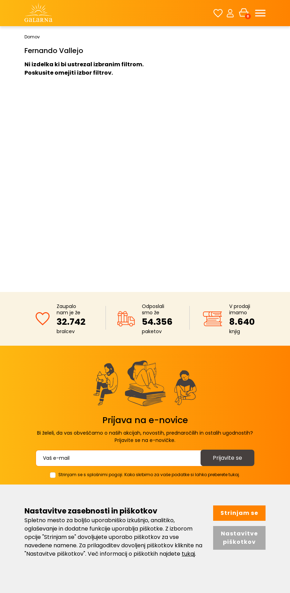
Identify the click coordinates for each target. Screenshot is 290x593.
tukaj (188, 554)
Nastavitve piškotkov (239, 538)
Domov (32, 37)
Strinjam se (239, 513)
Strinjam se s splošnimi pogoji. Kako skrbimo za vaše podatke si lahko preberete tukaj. (149, 475)
